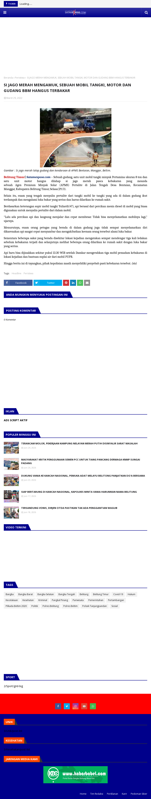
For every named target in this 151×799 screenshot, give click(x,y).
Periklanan (112, 793)
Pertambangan (116, 600)
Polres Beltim (70, 606)
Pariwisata (78, 600)
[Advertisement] (75, 43)
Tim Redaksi (96, 793)
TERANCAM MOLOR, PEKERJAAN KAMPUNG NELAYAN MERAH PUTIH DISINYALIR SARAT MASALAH (79, 443)
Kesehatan (28, 600)
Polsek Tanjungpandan (94, 606)
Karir (124, 793)
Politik (34, 606)
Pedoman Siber (139, 793)
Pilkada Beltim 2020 (16, 606)
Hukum (131, 594)
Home (83, 793)
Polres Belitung (51, 606)
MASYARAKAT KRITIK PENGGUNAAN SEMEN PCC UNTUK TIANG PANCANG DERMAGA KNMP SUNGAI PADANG (80, 461)
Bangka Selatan (45, 594)
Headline (16, 273)
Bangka (10, 594)
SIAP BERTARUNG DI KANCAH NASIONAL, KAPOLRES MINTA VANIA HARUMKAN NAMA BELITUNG (79, 491)
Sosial (114, 606)
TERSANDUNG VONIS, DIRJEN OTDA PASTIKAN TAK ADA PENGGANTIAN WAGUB (69, 508)
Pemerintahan (95, 600)
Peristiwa (20, 77)
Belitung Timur (101, 594)
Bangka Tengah (66, 594)
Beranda (8, 77)
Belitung (84, 594)
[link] (42, 185)
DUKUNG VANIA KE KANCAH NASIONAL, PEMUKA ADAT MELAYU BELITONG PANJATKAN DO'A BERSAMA (83, 475)
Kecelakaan (12, 600)
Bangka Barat (25, 594)
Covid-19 (118, 594)
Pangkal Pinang (60, 600)
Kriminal (42, 600)
